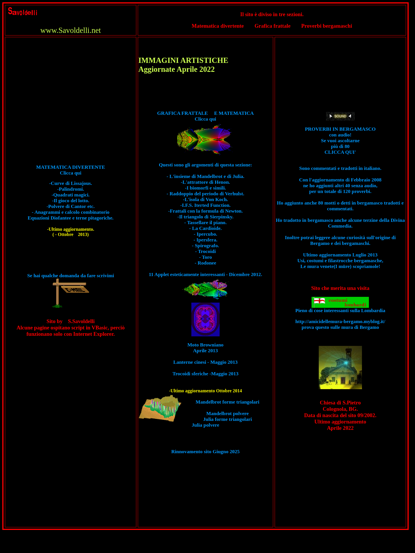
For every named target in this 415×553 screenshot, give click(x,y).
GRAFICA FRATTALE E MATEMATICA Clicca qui (205, 119)
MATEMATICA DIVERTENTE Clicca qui (70, 170)
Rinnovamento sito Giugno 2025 (205, 451)
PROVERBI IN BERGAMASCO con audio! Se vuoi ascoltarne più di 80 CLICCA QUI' (340, 140)
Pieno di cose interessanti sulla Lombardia (340, 308)
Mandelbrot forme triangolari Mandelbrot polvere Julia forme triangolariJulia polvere (225, 413)
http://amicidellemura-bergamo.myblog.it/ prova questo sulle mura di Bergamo (340, 324)
